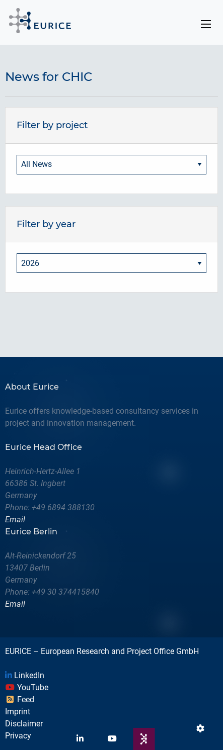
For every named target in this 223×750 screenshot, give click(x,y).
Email (15, 519)
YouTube (26, 687)
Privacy (18, 735)
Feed (19, 699)
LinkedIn (24, 675)
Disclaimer (24, 723)
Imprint (17, 711)
